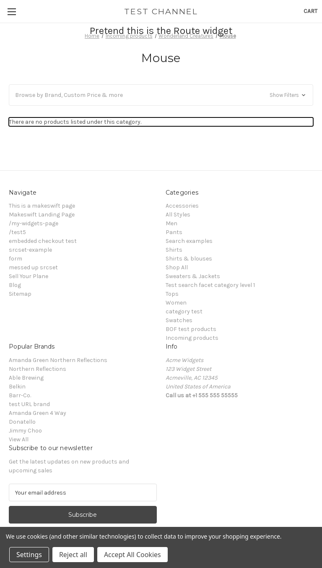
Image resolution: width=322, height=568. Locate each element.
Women (176, 302)
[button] (161, 95)
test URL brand (29, 404)
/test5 (17, 232)
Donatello (22, 421)
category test (184, 311)
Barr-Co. (20, 395)
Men (171, 223)
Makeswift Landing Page (42, 214)
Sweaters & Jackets (193, 276)
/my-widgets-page (33, 223)
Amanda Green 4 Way (37, 413)
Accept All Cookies (132, 554)
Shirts (174, 249)
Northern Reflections (37, 369)
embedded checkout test (43, 241)
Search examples (189, 241)
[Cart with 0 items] (310, 11)
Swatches (179, 320)
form (15, 258)
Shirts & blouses (189, 258)
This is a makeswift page (42, 205)
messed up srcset (33, 267)
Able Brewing (26, 377)
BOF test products (191, 329)
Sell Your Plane (28, 276)
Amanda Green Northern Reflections (58, 360)
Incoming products (192, 337)
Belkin (17, 386)
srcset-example (30, 249)
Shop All (177, 267)
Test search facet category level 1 (210, 285)
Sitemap (20, 293)
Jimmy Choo (25, 430)
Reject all (73, 554)
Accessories (182, 205)
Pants (174, 232)
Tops (172, 293)
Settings (29, 554)
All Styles (178, 214)
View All (19, 439)
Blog (15, 285)
